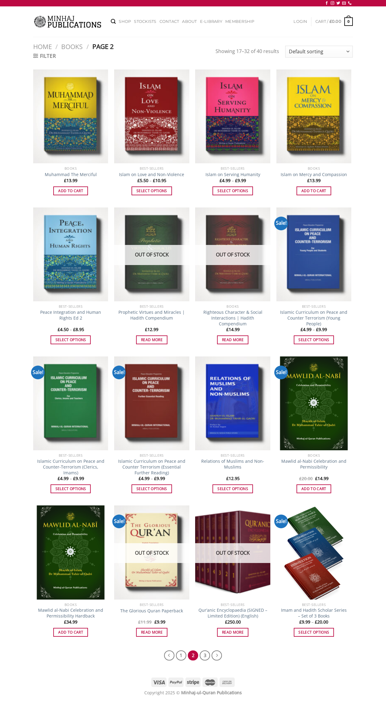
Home (42, 46)
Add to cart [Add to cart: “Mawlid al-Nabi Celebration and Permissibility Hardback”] (70, 632)
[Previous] (169, 655)
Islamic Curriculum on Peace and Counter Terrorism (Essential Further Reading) (151, 466)
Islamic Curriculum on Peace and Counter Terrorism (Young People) (313, 318)
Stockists (145, 21)
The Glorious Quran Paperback (151, 611)
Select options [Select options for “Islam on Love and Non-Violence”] (151, 191)
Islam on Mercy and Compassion (314, 174)
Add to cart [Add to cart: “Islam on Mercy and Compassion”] (313, 191)
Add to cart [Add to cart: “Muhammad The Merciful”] (70, 191)
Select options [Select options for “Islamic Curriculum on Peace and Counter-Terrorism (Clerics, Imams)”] (70, 489)
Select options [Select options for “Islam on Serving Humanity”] (232, 191)
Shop (125, 21)
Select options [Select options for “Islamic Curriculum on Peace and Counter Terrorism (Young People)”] (313, 340)
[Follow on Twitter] (338, 3)
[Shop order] (319, 52)
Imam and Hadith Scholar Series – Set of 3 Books (314, 613)
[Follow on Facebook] (326, 3)
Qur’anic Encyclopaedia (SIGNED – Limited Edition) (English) (232, 613)
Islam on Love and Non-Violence (151, 174)
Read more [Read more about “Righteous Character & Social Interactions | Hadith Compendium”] (233, 340)
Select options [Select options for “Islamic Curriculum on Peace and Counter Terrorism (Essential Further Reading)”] (151, 489)
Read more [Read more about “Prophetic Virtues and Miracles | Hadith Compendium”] (152, 340)
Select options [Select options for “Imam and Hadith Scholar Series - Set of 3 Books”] (313, 632)
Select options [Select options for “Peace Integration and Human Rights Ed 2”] (70, 340)
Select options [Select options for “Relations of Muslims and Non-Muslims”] (232, 489)
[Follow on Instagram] (332, 3)
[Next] (217, 655)
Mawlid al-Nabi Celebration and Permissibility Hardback (70, 613)
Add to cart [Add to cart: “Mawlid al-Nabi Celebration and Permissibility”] (313, 489)
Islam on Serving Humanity (232, 174)
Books (72, 46)
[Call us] (350, 3)
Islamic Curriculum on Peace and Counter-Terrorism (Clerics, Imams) (70, 466)
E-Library (211, 21)
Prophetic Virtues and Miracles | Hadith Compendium (151, 315)
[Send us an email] (344, 3)
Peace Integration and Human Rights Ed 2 (70, 315)
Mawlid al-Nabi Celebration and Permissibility (313, 464)
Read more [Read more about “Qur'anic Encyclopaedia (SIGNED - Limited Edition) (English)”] (233, 632)
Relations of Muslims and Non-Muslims (232, 464)
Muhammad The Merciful (71, 174)
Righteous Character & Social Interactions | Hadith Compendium (232, 318)
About (189, 21)
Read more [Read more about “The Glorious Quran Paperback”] (152, 632)
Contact (169, 21)
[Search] (113, 21)
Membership (239, 21)
